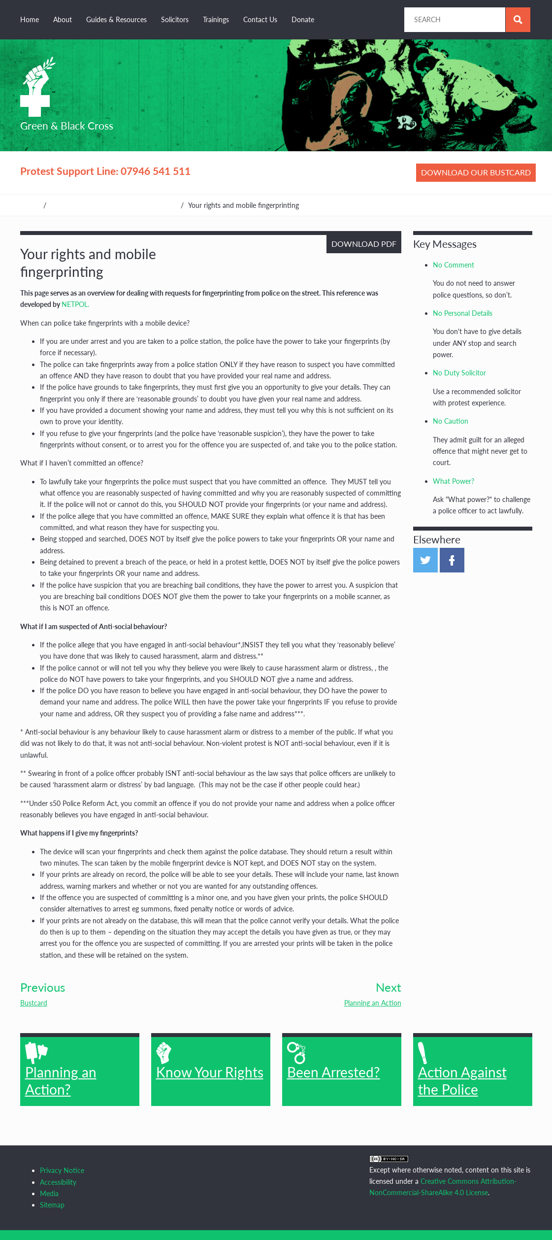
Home (29, 19)
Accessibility (58, 1182)
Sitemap (52, 1205)
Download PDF (363, 243)
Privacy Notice (62, 1170)
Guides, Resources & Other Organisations (113, 205)
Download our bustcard (476, 172)
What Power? (453, 481)
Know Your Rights (209, 1061)
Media (49, 1193)
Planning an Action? (61, 1069)
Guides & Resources (116, 19)
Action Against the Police (462, 1069)
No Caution (450, 421)
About (62, 19)
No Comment (453, 265)
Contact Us (260, 19)
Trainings (216, 19)
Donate (303, 19)
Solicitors (175, 19)
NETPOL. (75, 304)
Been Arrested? (333, 1061)
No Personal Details (462, 313)
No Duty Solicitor (459, 373)
